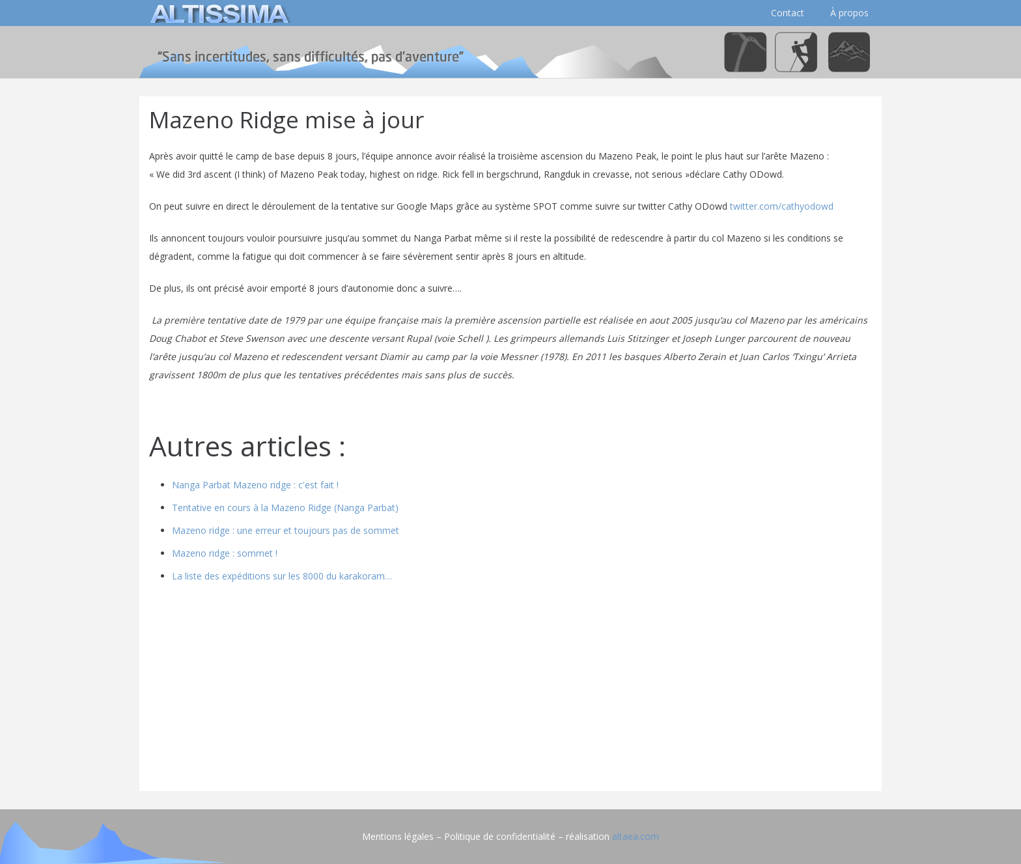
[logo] (217, 13)
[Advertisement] (510, 690)
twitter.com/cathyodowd (781, 206)
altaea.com (635, 836)
